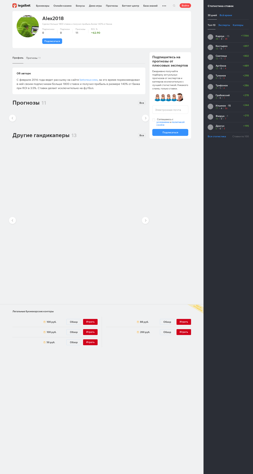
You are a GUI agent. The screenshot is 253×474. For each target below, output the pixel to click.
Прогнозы (112, 5)
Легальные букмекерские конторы (33, 311)
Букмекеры (42, 5)
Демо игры (95, 5)
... (164, 4)
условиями (162, 122)
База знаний (150, 5)
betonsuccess (89, 79)
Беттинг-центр (130, 5)
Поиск (174, 5)
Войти (185, 5)
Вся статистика (217, 136)
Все (141, 102)
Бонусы (80, 5)
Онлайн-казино (62, 5)
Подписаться (52, 41)
